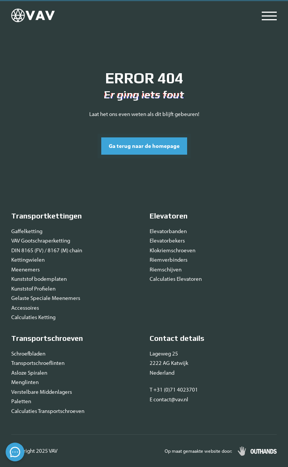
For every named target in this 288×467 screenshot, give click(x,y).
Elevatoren (169, 215)
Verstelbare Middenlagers (41, 391)
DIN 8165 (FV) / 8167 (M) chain (46, 250)
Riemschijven (166, 269)
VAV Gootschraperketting (40, 240)
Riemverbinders (169, 259)
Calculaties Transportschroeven (47, 410)
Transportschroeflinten (37, 362)
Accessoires (25, 307)
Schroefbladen (28, 353)
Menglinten (25, 382)
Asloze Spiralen (29, 372)
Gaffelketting (26, 231)
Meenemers (25, 269)
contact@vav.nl (170, 399)
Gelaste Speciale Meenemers (45, 297)
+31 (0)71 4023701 (175, 389)
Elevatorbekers (167, 240)
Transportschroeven (47, 338)
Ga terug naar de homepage (144, 145)
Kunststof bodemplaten (39, 278)
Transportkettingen (46, 215)
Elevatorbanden (168, 231)
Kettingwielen (28, 259)
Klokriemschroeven (172, 250)
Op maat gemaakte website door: (198, 451)
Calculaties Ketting (33, 317)
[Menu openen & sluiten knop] (269, 15)
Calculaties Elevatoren (176, 278)
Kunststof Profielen (33, 288)
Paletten (21, 401)
